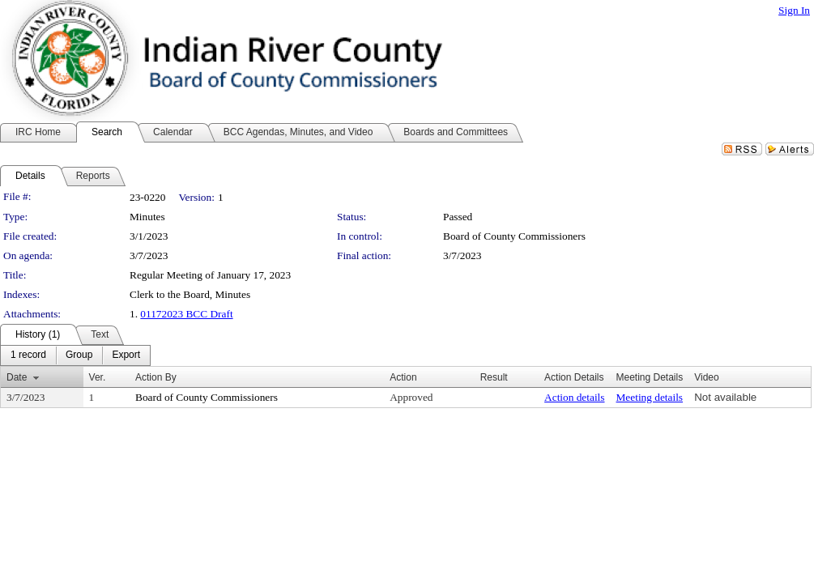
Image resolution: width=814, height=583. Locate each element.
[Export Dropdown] (126, 355)
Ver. (97, 377)
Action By (156, 377)
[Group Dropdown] (79, 355)
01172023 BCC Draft (186, 314)
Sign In (794, 10)
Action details (574, 397)
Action (403, 377)
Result (494, 377)
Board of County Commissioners (514, 236)
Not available (725, 397)
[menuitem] (28, 355)
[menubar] (75, 355)
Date (16, 377)
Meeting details (650, 397)
